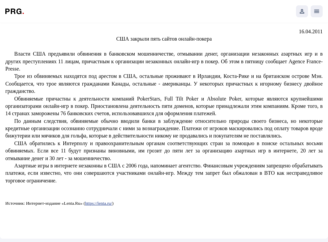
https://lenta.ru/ (98, 203)
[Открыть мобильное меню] (317, 11)
